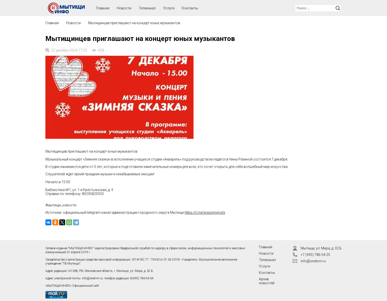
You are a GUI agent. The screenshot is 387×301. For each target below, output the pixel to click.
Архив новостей (266, 281)
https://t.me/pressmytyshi (205, 212)
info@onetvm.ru (92, 278)
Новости (124, 8)
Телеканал (147, 8)
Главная (52, 23)
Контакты (190, 8)
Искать (338, 8)
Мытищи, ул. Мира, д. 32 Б (321, 248)
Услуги (168, 8)
